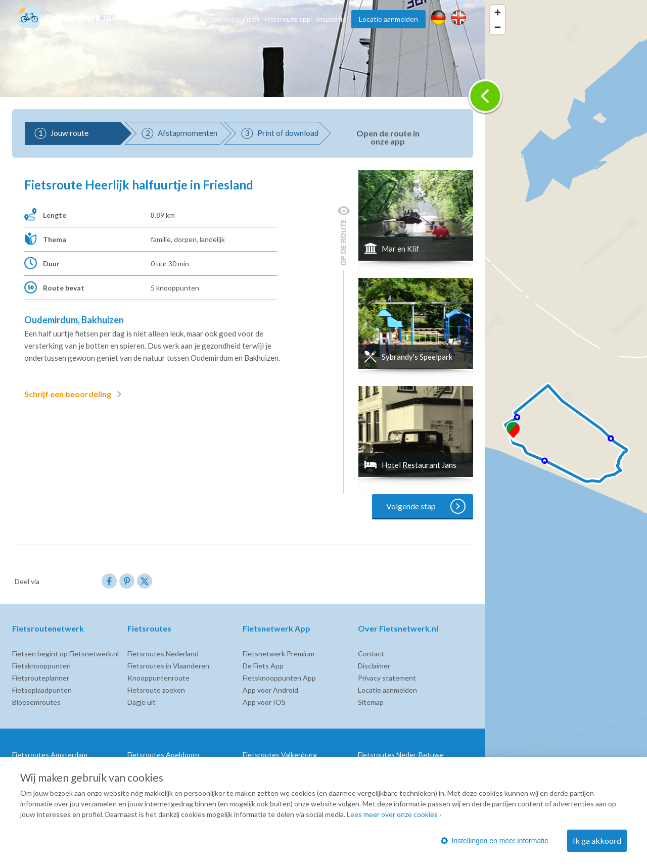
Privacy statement (387, 677)
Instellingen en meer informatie (494, 841)
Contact (371, 653)
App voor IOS (264, 702)
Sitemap (371, 702)
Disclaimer (374, 665)
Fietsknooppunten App (279, 677)
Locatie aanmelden (388, 19)
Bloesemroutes (36, 702)
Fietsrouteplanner (40, 677)
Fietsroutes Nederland (163, 653)
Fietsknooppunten (230, 19)
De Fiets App (263, 665)
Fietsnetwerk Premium (278, 653)
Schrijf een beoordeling (74, 394)
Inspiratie (331, 19)
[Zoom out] (497, 27)
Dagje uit (141, 702)
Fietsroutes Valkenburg (280, 754)
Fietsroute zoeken (156, 690)
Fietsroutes (177, 19)
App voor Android (270, 690)
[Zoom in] (497, 12)
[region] (566, 433)
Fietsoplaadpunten (42, 690)
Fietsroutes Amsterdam (49, 754)
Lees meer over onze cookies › (394, 814)
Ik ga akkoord (597, 840)
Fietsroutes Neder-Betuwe (401, 754)
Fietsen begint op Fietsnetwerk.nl (65, 653)
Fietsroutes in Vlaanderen (168, 665)
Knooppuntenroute (158, 677)
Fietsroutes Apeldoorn (163, 754)
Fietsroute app (287, 19)
